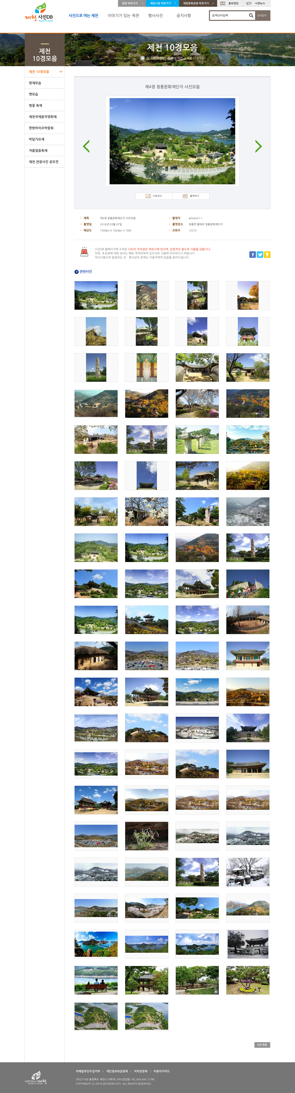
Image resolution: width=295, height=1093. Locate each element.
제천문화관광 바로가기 (196, 3)
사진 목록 (262, 1045)
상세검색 (261, 15)
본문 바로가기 (130, 3)
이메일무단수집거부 (88, 1071)
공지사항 (183, 16)
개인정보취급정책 (117, 1071)
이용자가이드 (162, 1071)
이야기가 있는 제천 (123, 16)
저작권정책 (141, 1071)
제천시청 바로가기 (160, 3)
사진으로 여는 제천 (83, 16)
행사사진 (155, 16)
